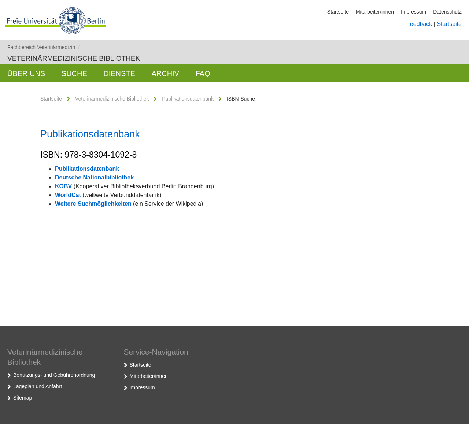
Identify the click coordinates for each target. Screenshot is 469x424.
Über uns (26, 73)
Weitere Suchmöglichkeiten (93, 204)
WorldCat (68, 195)
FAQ (202, 73)
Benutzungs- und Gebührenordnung (54, 375)
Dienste (119, 73)
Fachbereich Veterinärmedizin (43, 47)
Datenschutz (447, 12)
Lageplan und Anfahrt (37, 386)
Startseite (338, 12)
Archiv (165, 73)
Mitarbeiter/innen (375, 12)
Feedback (419, 24)
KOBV (63, 186)
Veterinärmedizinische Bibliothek (73, 58)
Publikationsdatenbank (188, 99)
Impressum (413, 12)
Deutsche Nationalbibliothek (94, 177)
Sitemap (22, 398)
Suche (74, 73)
